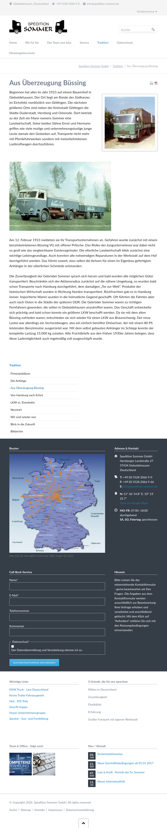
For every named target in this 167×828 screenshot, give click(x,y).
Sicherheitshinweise (110, 754)
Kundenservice (145, 11)
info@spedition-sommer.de (140, 486)
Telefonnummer (19, 610)
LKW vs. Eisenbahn (23, 402)
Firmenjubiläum (20, 373)
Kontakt (40, 810)
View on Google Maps (134, 503)
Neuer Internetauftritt (111, 781)
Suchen (153, 30)
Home (13, 42)
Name (15, 580)
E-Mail (15, 595)
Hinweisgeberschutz (22, 53)
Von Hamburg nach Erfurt (27, 395)
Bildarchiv (17, 431)
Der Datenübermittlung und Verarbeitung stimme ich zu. (46, 650)
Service (84, 42)
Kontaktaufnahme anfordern (34, 662)
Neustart (16, 409)
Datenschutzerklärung (80, 810)
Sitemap (26, 810)
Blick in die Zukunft (23, 424)
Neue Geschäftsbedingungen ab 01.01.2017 (125, 763)
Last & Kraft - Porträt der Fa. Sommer (121, 772)
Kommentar (16, 626)
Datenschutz (125, 42)
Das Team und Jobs (59, 42)
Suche (13, 810)
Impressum (55, 810)
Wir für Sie (32, 42)
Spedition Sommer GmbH (94, 66)
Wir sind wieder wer (23, 417)
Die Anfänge (18, 381)
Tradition (102, 42)
